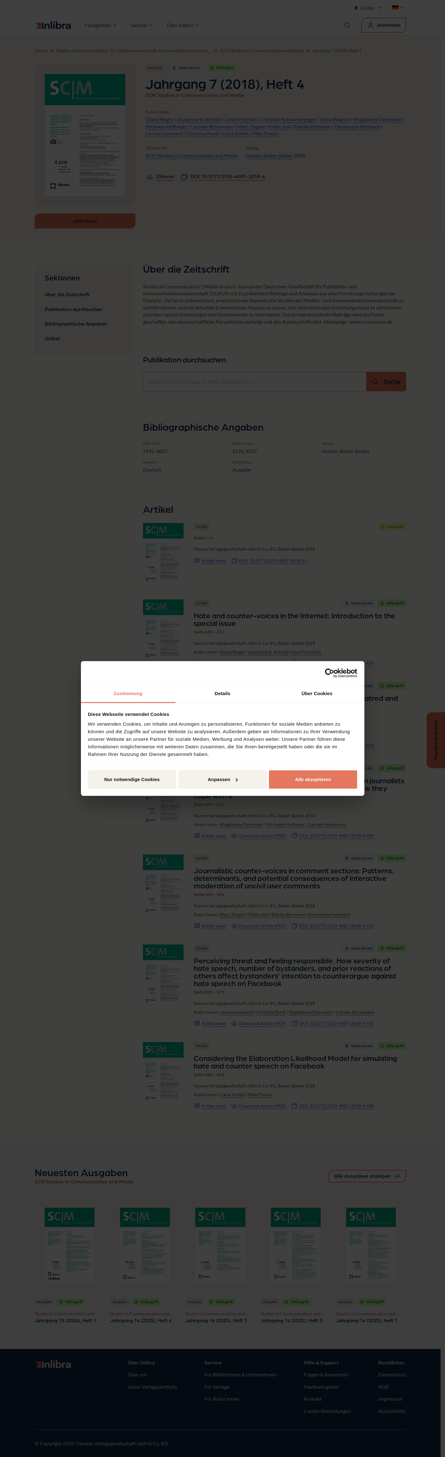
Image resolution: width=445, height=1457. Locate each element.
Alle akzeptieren (313, 779)
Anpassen (223, 779)
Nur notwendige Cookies (132, 779)
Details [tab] (223, 693)
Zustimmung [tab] (128, 693)
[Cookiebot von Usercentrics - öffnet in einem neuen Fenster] (329, 673)
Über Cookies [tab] (317, 693)
